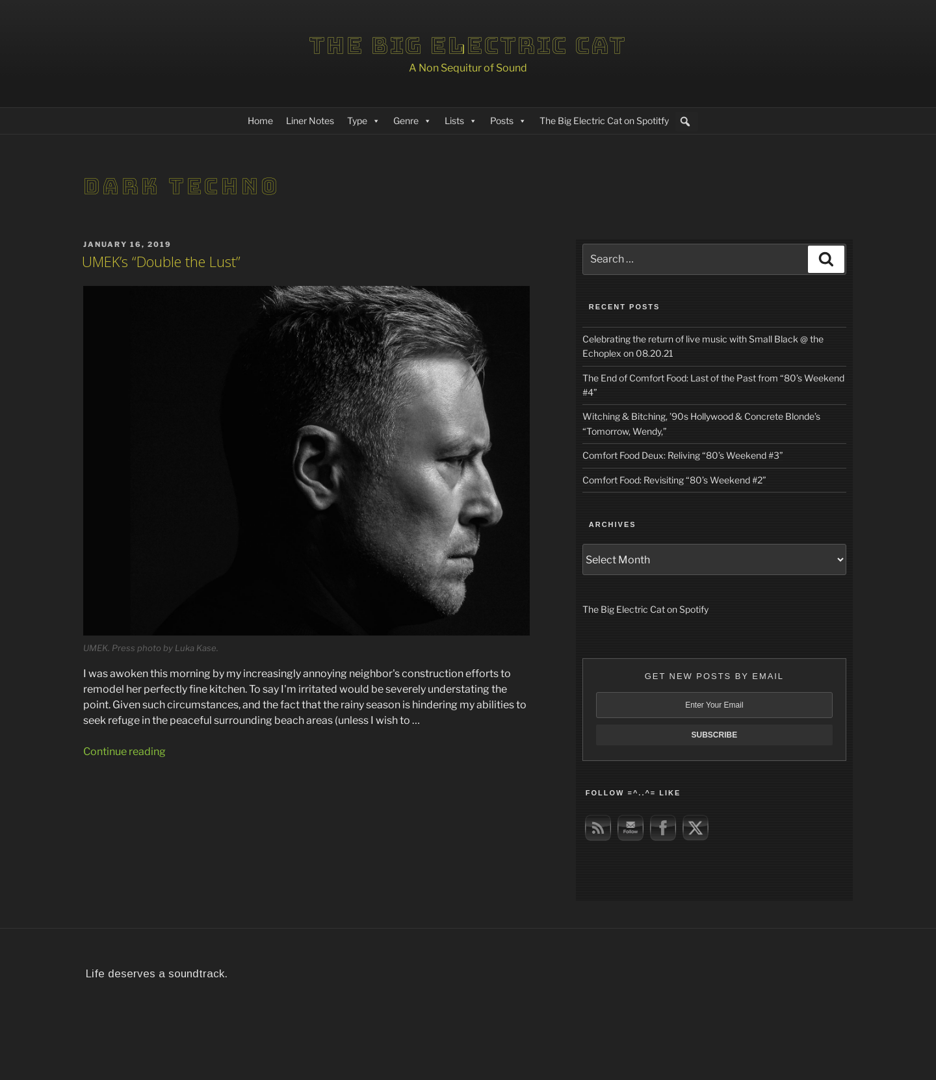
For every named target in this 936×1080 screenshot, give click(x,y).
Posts (508, 120)
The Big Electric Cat (468, 45)
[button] (685, 121)
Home (260, 120)
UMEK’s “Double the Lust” (161, 261)
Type (363, 120)
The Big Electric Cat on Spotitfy (604, 120)
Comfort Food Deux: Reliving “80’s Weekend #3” (682, 455)
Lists (461, 120)
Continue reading (124, 751)
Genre (412, 120)
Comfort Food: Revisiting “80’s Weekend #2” (674, 479)
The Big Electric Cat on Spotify (645, 609)
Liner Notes (310, 120)
